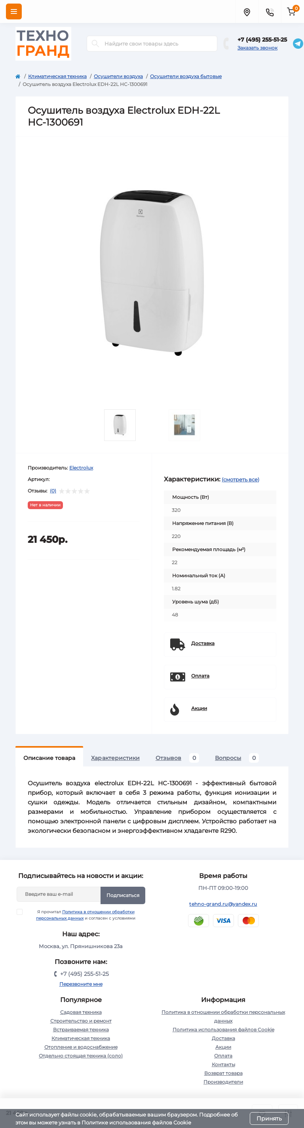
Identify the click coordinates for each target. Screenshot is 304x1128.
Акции (223, 1047)
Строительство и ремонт (81, 1021)
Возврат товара (223, 1073)
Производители (223, 1082)
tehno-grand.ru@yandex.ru (223, 904)
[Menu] (14, 11)
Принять (269, 1118)
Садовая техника (81, 1012)
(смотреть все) (240, 479)
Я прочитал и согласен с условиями (81, 915)
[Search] (95, 44)
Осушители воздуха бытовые (186, 76)
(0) (53, 491)
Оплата (223, 1056)
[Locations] (246, 11)
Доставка (223, 1038)
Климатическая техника (57, 76)
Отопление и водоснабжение (81, 1047)
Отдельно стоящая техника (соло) (81, 1056)
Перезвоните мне (81, 984)
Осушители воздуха (118, 76)
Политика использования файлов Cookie (223, 1030)
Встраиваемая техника (81, 1030)
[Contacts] (269, 11)
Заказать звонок (257, 48)
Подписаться (122, 895)
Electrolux (81, 468)
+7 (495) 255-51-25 (262, 39)
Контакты (223, 1064)
